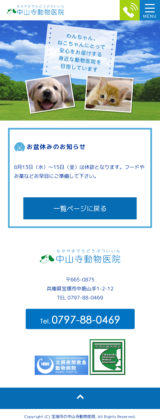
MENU (150, 16)
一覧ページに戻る (80, 208)
